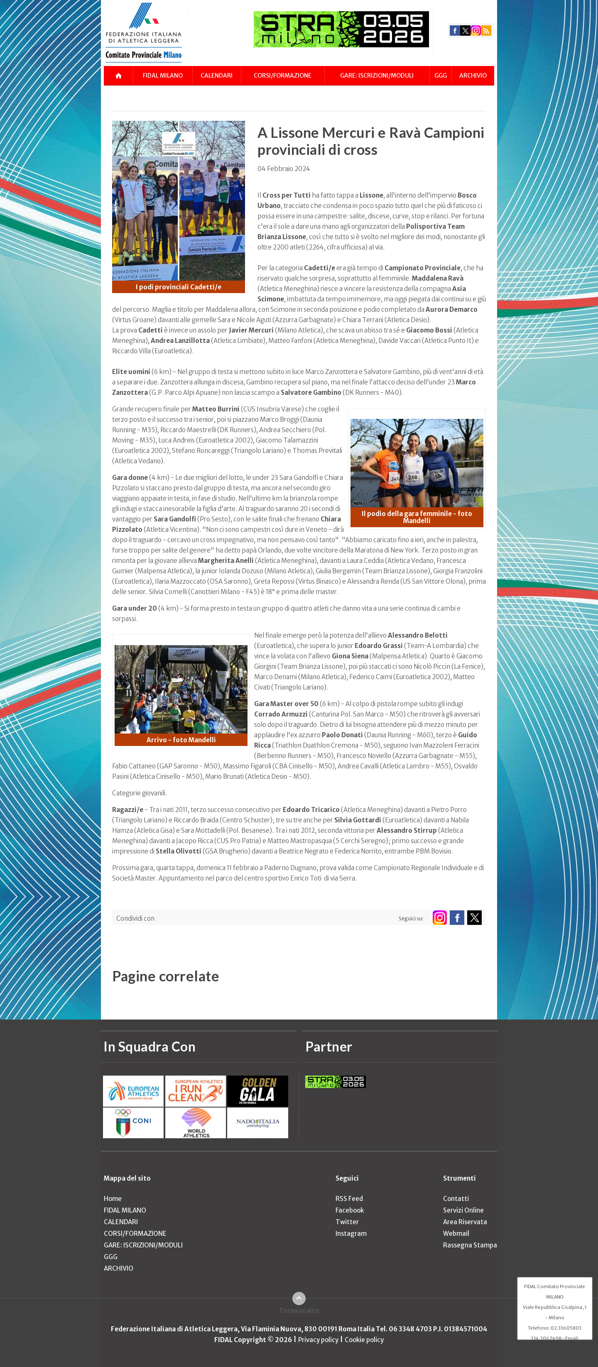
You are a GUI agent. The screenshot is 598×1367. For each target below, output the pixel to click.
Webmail (456, 1233)
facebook (455, 30)
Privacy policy (318, 1340)
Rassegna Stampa (470, 1245)
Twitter (347, 1222)
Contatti (456, 1199)
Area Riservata (465, 1222)
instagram (476, 30)
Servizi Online (463, 1210)
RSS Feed (349, 1199)
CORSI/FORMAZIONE (282, 75)
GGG (440, 75)
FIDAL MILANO (163, 75)
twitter (465, 30)
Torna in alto (299, 1311)
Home (113, 1199)
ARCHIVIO (473, 75)
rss (486, 30)
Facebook (350, 1210)
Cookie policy (364, 1340)
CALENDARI (217, 75)
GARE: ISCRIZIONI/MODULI (377, 75)
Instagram (351, 1233)
